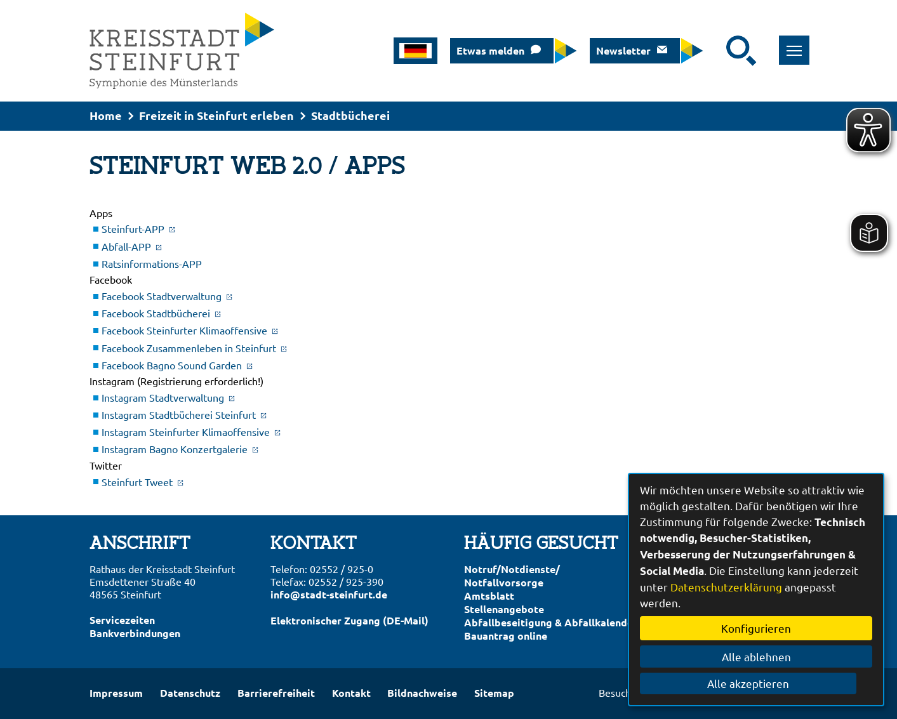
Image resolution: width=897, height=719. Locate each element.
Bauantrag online (505, 635)
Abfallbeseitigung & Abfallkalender (550, 622)
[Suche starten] (741, 51)
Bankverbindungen (135, 633)
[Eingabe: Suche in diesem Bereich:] (718, 51)
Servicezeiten (122, 619)
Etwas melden (490, 50)
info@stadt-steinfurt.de (328, 594)
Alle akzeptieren (756, 683)
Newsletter (623, 50)
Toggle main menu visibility (792, 43)
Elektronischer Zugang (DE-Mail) (349, 620)
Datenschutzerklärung (726, 586)
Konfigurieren (756, 628)
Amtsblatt (489, 595)
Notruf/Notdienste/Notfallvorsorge (512, 575)
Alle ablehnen (756, 656)
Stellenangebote (504, 609)
